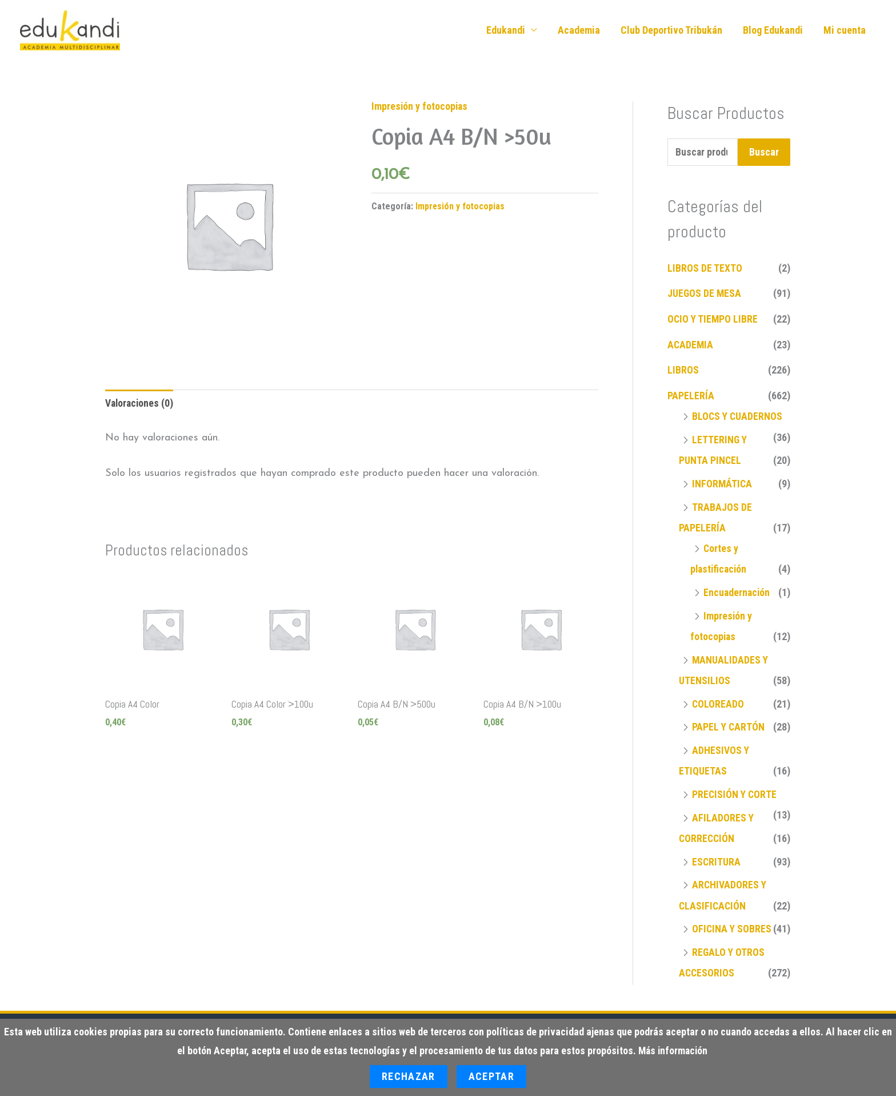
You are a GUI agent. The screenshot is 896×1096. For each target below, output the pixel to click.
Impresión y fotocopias (420, 107)
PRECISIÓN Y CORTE (735, 793)
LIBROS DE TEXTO (704, 269)
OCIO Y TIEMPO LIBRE (713, 320)
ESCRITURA (716, 859)
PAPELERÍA (690, 396)
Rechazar (408, 1076)
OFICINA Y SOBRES (732, 926)
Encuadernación (737, 592)
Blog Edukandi (773, 30)
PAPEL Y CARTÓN (729, 726)
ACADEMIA (690, 345)
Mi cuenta (844, 30)
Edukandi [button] (505, 30)
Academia (579, 30)
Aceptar (491, 1076)
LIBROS (683, 371)
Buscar (764, 152)
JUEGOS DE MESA (704, 294)
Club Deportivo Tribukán (671, 30)
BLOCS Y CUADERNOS (738, 417)
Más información (673, 1051)
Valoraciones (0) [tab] (140, 405)
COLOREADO (718, 703)
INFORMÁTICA (722, 484)
